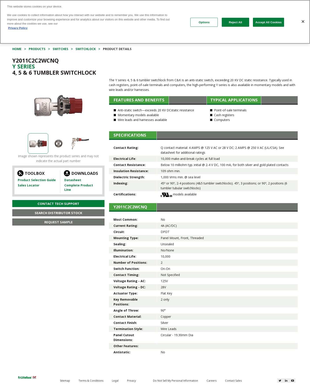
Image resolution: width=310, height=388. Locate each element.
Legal (115, 381)
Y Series (23, 66)
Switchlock (86, 49)
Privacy (131, 381)
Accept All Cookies (268, 22)
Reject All (235, 22)
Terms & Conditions (91, 381)
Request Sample (58, 222)
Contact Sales (233, 381)
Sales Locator (28, 185)
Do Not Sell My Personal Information (175, 381)
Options (204, 22)
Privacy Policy (17, 28)
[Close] (303, 21)
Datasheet (72, 180)
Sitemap (65, 381)
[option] (58, 105)
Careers (211, 381)
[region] (155, 22)
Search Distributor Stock (58, 213)
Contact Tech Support (58, 203)
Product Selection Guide (37, 180)
